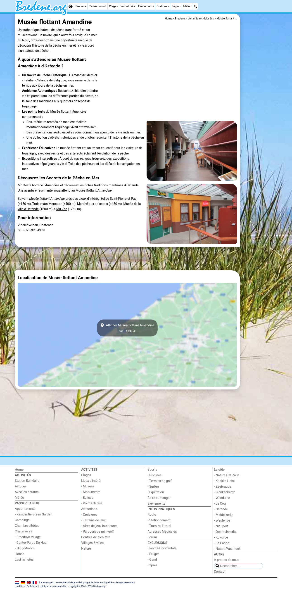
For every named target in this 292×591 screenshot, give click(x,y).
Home (19, 470)
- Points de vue (91, 503)
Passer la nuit (97, 6)
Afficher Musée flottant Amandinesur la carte (127, 327)
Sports (152, 470)
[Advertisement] (259, 117)
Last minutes (24, 560)
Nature (86, 549)
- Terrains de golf (160, 481)
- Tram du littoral (159, 526)
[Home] (71, 6)
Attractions (89, 509)
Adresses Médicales (162, 532)
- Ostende (221, 509)
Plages (113, 6)
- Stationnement (159, 520)
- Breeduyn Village (28, 537)
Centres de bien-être (95, 537)
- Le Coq (220, 504)
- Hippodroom (25, 548)
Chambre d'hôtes (27, 526)
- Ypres (153, 565)
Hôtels (19, 554)
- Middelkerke (223, 515)
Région (176, 6)
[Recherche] (195, 6)
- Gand (152, 560)
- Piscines (155, 475)
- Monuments (90, 492)
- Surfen (153, 487)
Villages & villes (92, 543)
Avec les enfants (27, 492)
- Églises (87, 498)
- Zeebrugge (222, 487)
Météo (187, 6)
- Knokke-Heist (224, 481)
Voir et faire (128, 6)
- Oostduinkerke (225, 532)
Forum (152, 537)
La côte (219, 470)
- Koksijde (221, 537)
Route (152, 515)
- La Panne (221, 543)
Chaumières (23, 531)
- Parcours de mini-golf (97, 532)
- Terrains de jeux (93, 520)
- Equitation (156, 492)
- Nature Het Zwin (226, 475)
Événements (146, 6)
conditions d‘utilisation (26, 586)
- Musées (87, 486)
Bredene (81, 6)
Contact (219, 572)
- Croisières (89, 515)
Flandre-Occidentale (162, 548)
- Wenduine (222, 498)
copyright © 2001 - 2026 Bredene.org (87, 586)
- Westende (222, 520)
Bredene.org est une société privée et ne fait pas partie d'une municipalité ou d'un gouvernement (86, 582)
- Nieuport (221, 526)
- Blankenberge (224, 492)
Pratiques (163, 6)
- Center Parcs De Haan (31, 543)
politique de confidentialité (53, 586)
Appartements (25, 509)
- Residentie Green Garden (33, 514)
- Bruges (153, 554)
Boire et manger (159, 498)
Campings (22, 520)
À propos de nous (226, 560)
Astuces (21, 486)
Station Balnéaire (27, 481)
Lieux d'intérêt (91, 481)
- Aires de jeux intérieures (99, 526)
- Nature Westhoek (227, 549)
